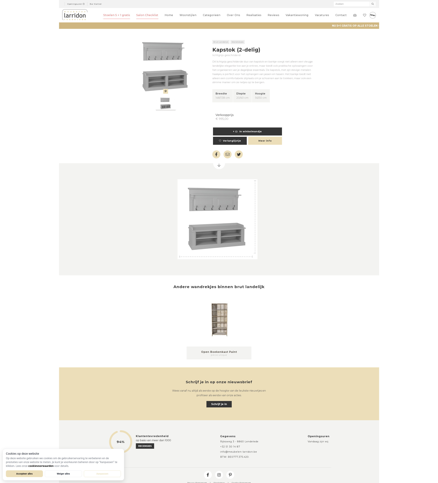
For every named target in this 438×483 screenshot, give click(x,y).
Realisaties (253, 15)
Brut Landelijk (220, 42)
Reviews (273, 15)
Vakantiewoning (297, 15)
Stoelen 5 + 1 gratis (116, 15)
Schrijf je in (219, 404)
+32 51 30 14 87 (230, 446)
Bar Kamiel (96, 4)
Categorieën (212, 15)
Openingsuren (76, 4)
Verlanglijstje (230, 140)
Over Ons (233, 15)
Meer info (265, 140)
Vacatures (322, 15)
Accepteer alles (24, 473)
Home (169, 15)
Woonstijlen (188, 15)
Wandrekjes (238, 42)
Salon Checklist (147, 15)
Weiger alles (63, 473)
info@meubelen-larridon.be (238, 451)
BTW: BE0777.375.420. (234, 456)
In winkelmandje (247, 131)
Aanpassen (102, 473)
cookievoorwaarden (41, 466)
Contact (341, 15)
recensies (145, 446)
